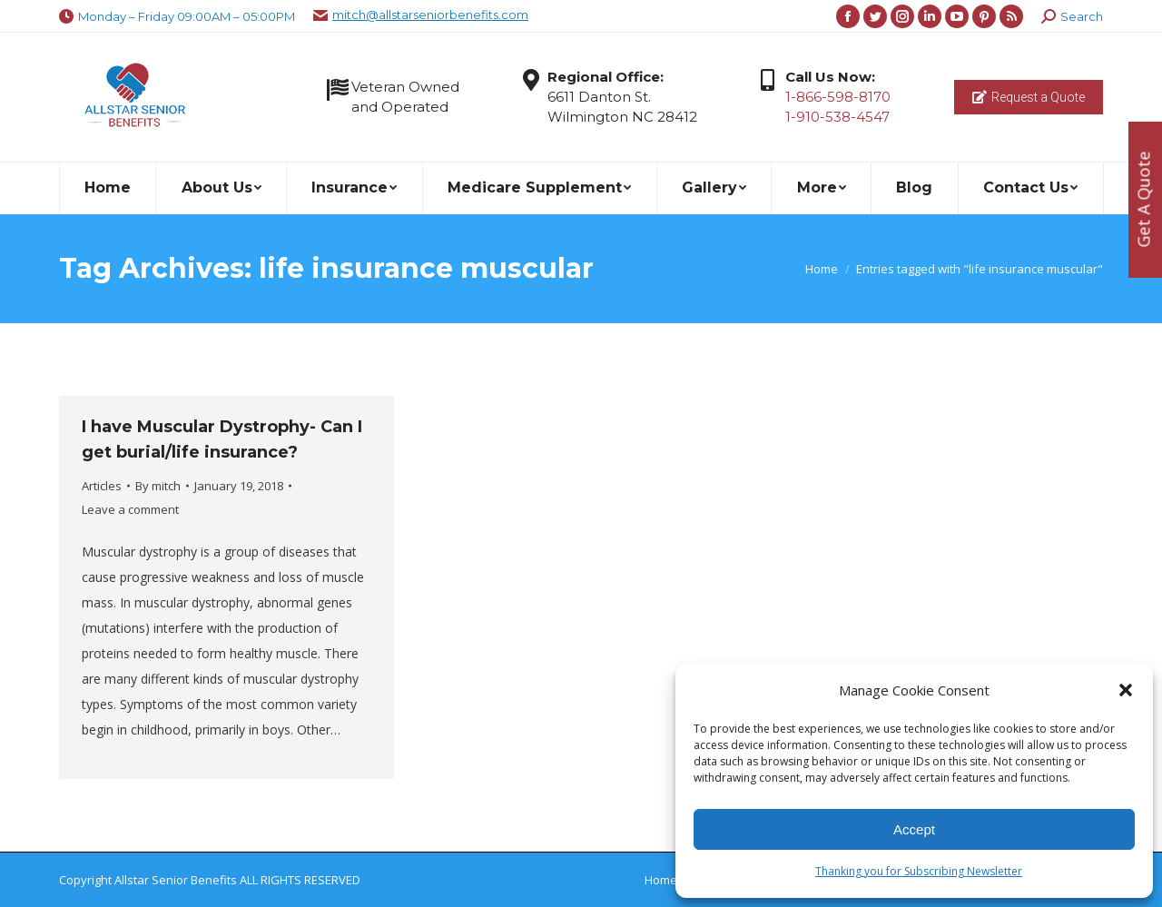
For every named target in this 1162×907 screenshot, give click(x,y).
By (158, 486)
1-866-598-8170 (838, 96)
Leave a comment (130, 509)
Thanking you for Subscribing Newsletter (918, 871)
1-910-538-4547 (837, 116)
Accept (914, 829)
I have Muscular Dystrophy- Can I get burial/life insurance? (222, 439)
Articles (102, 486)
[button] (1126, 690)
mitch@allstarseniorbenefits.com (430, 14)
